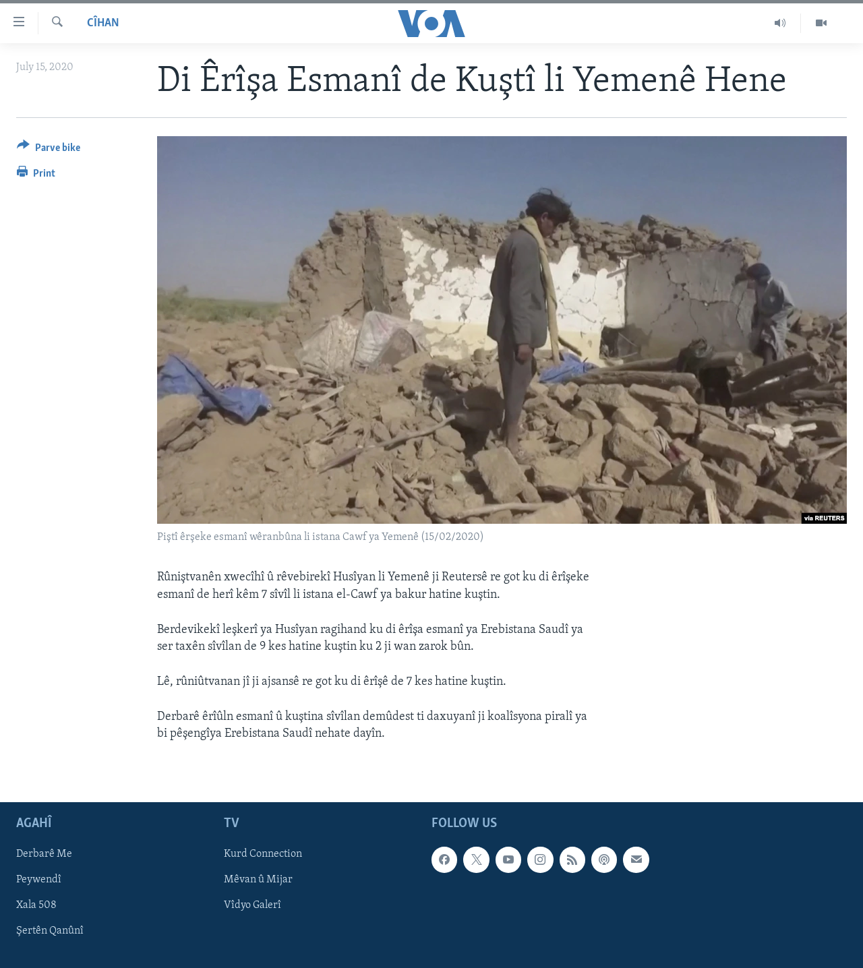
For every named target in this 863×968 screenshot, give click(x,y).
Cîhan (103, 23)
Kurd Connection (263, 854)
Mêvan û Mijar (258, 879)
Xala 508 (36, 905)
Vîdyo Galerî (252, 905)
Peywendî (38, 879)
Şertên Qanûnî (50, 931)
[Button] (48, 150)
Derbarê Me (44, 854)
